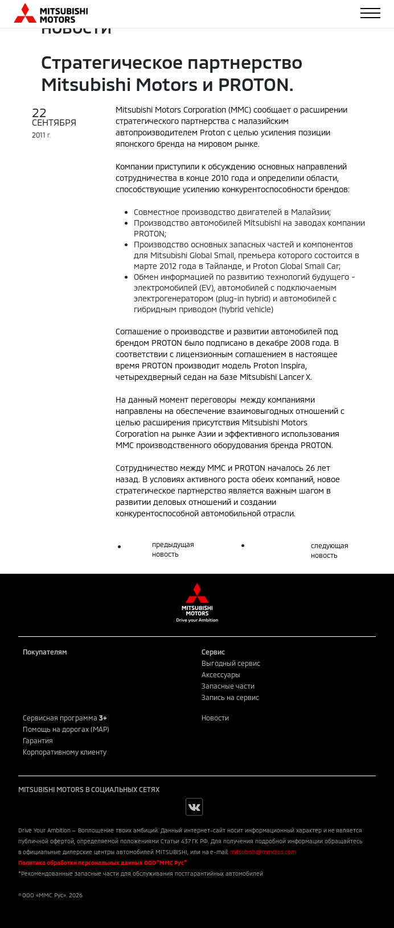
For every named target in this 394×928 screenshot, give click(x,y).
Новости (215, 718)
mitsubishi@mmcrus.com (263, 851)
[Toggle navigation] (370, 13)
